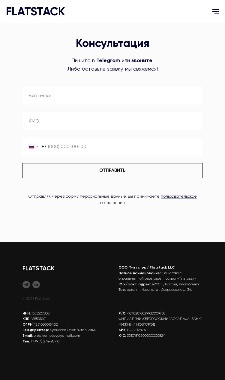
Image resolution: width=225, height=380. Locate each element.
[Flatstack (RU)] (26, 284)
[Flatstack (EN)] (36, 284)
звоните (141, 60)
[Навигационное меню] (215, 11)
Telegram (108, 60)
